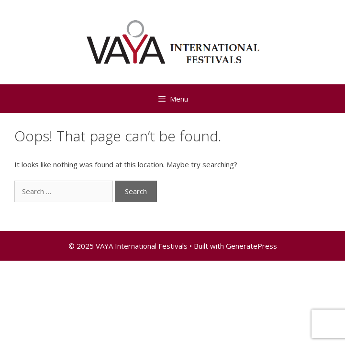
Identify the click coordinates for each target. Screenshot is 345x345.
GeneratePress (251, 246)
